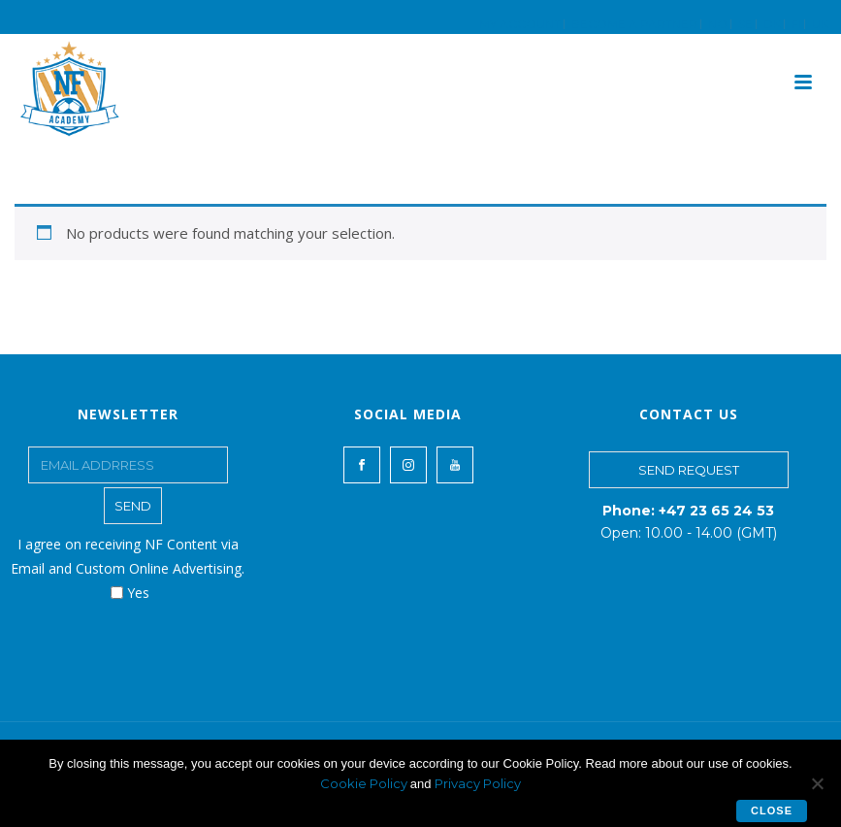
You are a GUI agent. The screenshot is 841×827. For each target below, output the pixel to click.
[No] (816, 783)
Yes (130, 592)
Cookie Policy (365, 783)
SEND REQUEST (688, 470)
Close (771, 810)
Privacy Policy (478, 783)
